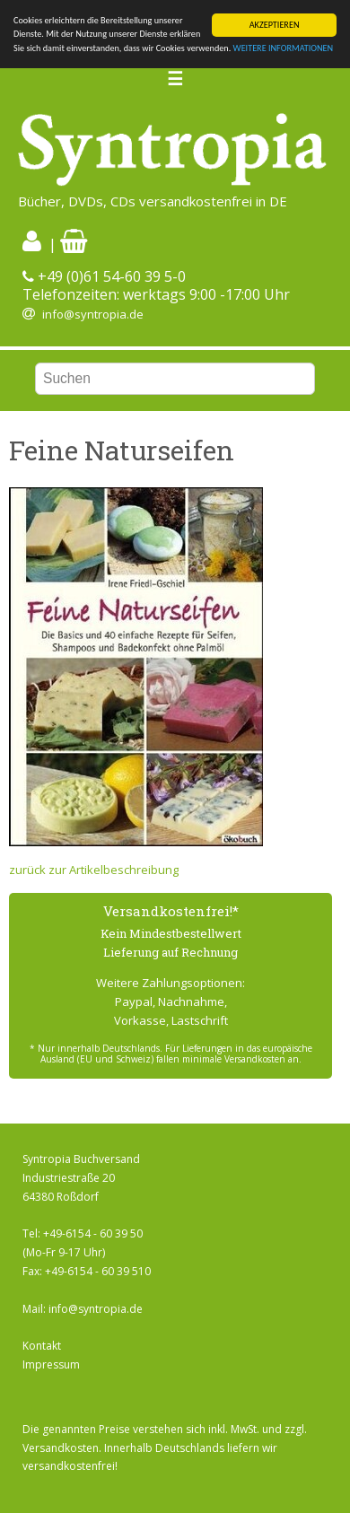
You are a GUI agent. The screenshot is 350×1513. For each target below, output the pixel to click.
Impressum (51, 1364)
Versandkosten (60, 1448)
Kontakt (41, 1345)
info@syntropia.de (93, 314)
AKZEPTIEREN (274, 25)
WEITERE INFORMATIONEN (283, 48)
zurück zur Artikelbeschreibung (94, 869)
